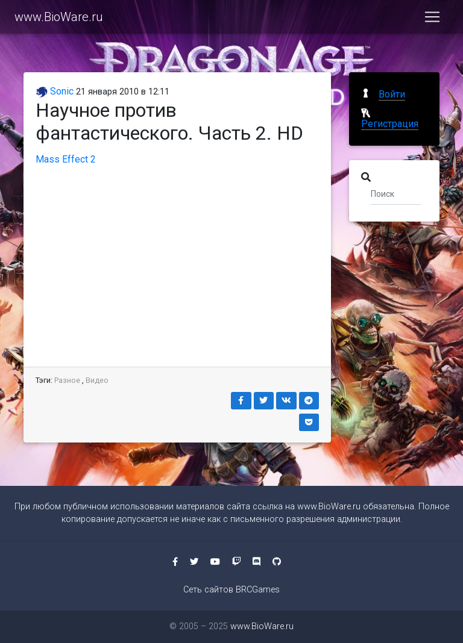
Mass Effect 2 (66, 159)
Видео (97, 380)
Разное (67, 380)
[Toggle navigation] (432, 19)
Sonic (55, 91)
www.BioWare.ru (58, 19)
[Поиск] (396, 193)
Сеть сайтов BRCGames (231, 590)
